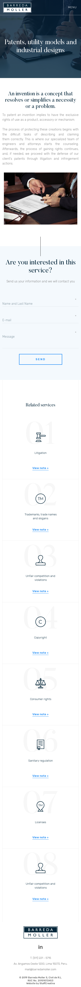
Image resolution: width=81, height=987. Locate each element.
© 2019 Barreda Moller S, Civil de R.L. (40, 980)
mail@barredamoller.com (40, 969)
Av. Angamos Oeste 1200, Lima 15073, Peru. (41, 963)
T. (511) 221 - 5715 (40, 957)
